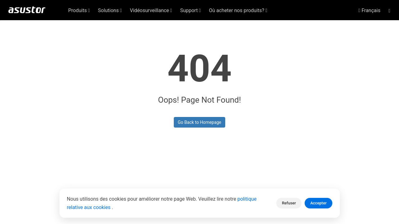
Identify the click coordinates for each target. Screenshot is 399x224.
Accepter (318, 203)
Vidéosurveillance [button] (151, 10)
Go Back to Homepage (199, 122)
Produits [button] (79, 10)
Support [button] (190, 10)
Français (369, 10)
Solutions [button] (110, 10)
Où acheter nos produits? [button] (238, 10)
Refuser (289, 203)
